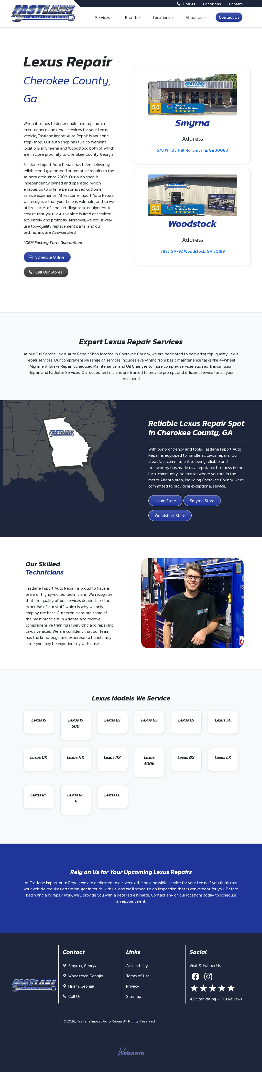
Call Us (72, 996)
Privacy (132, 986)
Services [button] (102, 17)
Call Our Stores (45, 272)
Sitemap (133, 996)
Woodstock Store (170, 515)
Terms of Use (138, 976)
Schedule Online (46, 257)
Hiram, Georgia (78, 986)
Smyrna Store (202, 501)
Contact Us (229, 17)
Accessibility (137, 965)
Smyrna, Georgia (80, 965)
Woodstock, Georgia (83, 976)
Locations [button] (161, 17)
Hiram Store (165, 501)
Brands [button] (131, 17)
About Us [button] (193, 17)
